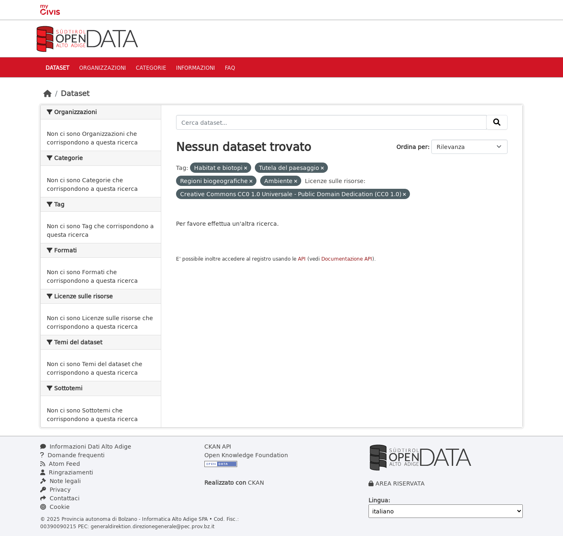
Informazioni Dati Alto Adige (85, 446)
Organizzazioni (102, 67)
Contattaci (60, 498)
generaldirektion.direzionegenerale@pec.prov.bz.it (153, 526)
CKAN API (217, 446)
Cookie (55, 506)
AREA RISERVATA (400, 483)
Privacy (55, 489)
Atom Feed (60, 463)
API (302, 259)
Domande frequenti (72, 455)
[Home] (47, 93)
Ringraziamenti (66, 472)
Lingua (378, 500)
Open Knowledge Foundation (246, 455)
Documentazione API (346, 259)
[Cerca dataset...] (331, 122)
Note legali (60, 480)
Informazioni (195, 67)
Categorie (151, 67)
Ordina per (412, 146)
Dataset (57, 67)
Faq (230, 67)
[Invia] (497, 122)
